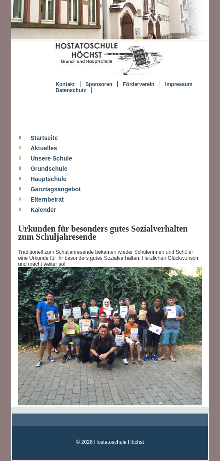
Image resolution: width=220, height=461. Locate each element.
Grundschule (48, 168)
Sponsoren (99, 84)
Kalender (43, 209)
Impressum (179, 84)
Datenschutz (71, 90)
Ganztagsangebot (55, 189)
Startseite (44, 137)
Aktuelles (43, 148)
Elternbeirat (47, 199)
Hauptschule (48, 178)
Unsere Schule (51, 158)
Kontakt (65, 84)
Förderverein (138, 84)
